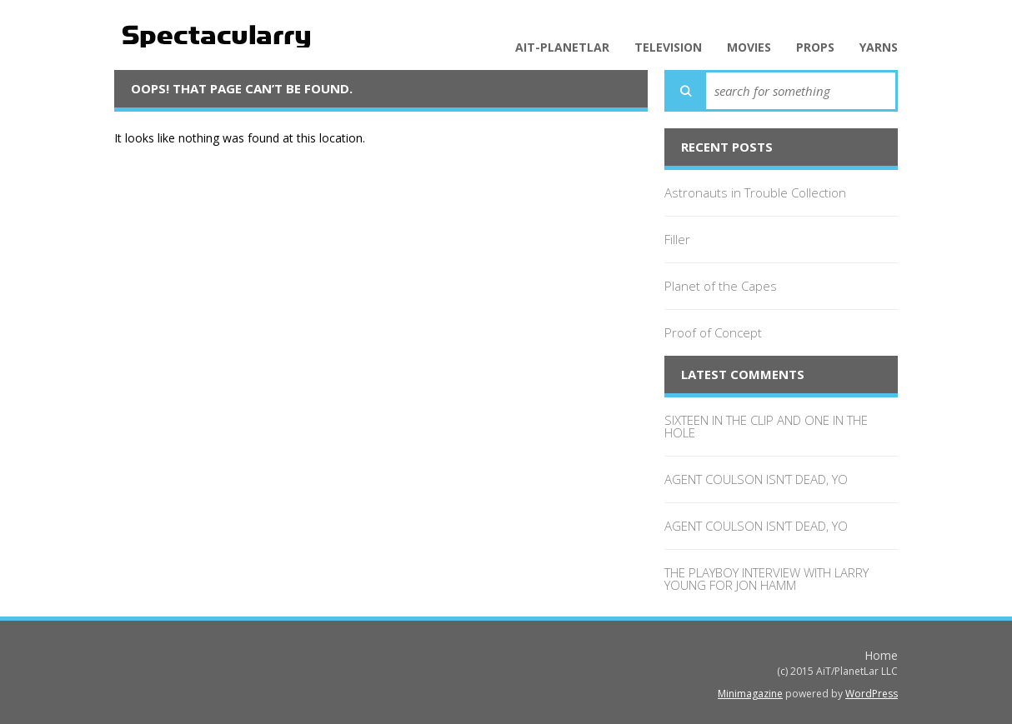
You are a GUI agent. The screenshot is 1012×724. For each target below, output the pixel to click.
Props (815, 47)
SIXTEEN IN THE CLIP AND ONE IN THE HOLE (766, 426)
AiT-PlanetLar (562, 47)
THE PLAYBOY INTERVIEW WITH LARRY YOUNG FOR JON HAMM (766, 578)
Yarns (878, 47)
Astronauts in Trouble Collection (755, 192)
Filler (677, 239)
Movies (749, 47)
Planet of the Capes (720, 285)
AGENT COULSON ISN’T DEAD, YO (756, 479)
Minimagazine (750, 694)
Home (881, 655)
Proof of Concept (713, 332)
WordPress (871, 694)
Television (668, 47)
